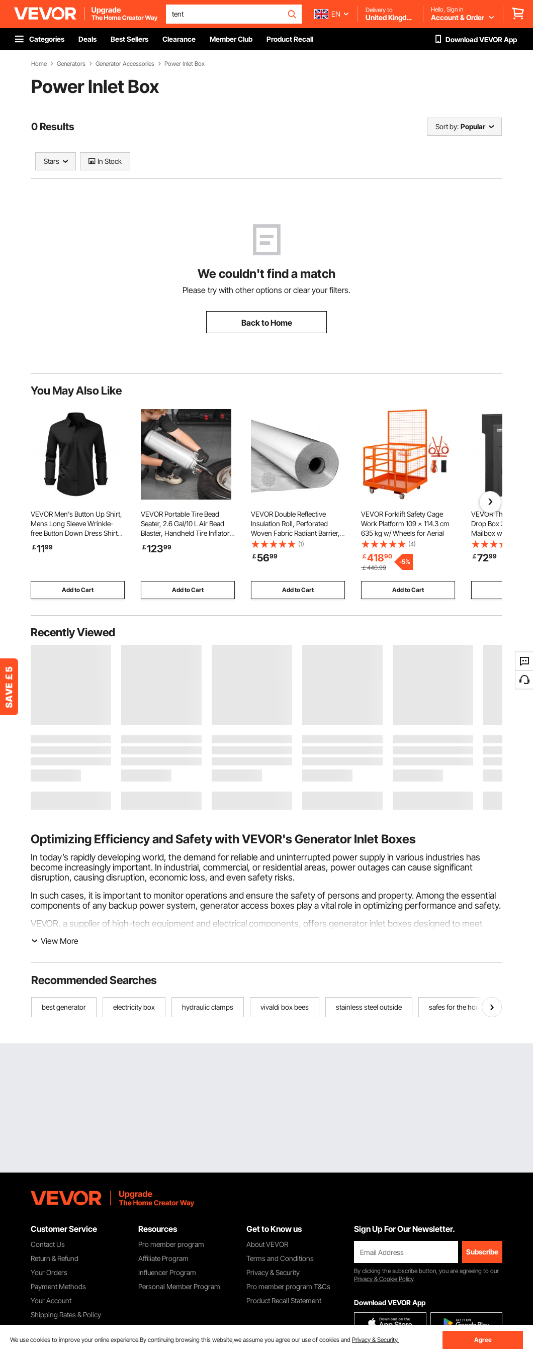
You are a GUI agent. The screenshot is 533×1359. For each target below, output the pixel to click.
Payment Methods (58, 1286)
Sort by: (447, 126)
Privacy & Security (273, 1272)
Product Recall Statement (283, 1300)
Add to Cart (78, 590)
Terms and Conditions (280, 1258)
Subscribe (482, 1251)
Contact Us (48, 1244)
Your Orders (49, 1272)
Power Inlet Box (184, 63)
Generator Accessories (125, 63)
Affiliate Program (163, 1258)
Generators (71, 63)
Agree (483, 1339)
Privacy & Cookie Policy (383, 1279)
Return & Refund (54, 1258)
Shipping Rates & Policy (66, 1314)
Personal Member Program (179, 1286)
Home (39, 63)
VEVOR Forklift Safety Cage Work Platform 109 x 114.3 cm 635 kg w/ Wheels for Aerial (405, 523)
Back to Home (266, 323)
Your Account (51, 1300)
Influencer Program (167, 1272)
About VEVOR (267, 1244)
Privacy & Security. (375, 1339)
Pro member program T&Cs (288, 1286)
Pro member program (171, 1244)
